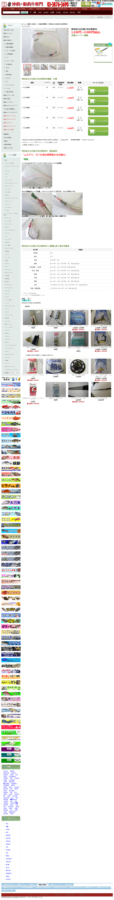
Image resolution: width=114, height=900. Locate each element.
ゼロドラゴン (8, 269)
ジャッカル (7, 257)
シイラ (10, 794)
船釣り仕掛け (32, 24)
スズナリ (7, 263)
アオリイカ (6, 772)
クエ (7, 852)
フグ (17, 804)
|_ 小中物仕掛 (8, 64)
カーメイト (7, 363)
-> (8, 40)
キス (11, 788)
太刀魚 (52, 12)
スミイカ (15, 795)
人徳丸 (6, 260)
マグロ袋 (56, 375)
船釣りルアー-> (8, 122)
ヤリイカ (5, 813)
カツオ (5, 787)
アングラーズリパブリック (11, 198)
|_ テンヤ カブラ (9, 61)
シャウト (7, 254)
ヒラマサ (5, 804)
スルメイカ (6, 797)
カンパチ (5, 788)
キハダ (16, 788)
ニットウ (7, 302)
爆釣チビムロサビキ (55, 398)
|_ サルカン (7, 78)
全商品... (6, 141)
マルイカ (5, 810)
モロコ (7, 876)
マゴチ (5, 808)
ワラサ (11, 813)
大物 (7, 826)
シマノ (6, 177)
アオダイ (12, 771)
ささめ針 (7, 242)
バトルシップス (8, 315)
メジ (11, 810)
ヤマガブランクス (9, 354)
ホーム (5, 9)
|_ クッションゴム (9, 85)
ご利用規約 (84, 9)
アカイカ (13, 772)
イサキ (40, 12)
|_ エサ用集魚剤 (8, 54)
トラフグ (5, 801)
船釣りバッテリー (8, 102)
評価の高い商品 (40, 9)
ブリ (4, 806)
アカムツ (5, 774)
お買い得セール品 (8, 30)
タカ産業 (7, 275)
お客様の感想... (8, 144)
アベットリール (8, 180)
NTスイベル (8, 218)
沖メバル (72, 12)
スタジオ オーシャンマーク (11, 369)
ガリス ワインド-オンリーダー (78, 326)
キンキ (5, 790)
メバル (5, 811)
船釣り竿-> (7, 37)
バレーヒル (7, 321)
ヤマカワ (7, 351)
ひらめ (7, 864)
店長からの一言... (8, 148)
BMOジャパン (8, 324)
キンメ (7, 867)
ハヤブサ (7, 312)
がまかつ (7, 227)
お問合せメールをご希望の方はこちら (34, 142)
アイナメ (5, 771)
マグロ (17, 806)
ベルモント (7, 336)
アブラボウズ (12, 776)
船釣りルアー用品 (8, 129)
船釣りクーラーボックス (10, 112)
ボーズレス (7, 339)
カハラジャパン (8, 224)
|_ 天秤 (6, 71)
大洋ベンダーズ (8, 272)
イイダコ (16, 778)
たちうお (65, 12)
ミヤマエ (7, 170)
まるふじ (7, 342)
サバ (15, 792)
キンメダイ (11, 790)
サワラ (5, 794)
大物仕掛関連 (42, 24)
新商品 (12, 9)
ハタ (15, 801)
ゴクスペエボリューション (11, 183)
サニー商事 (7, 245)
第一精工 (7, 281)
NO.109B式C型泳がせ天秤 (55, 326)
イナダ (5, 781)
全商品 (31, 9)
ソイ (12, 797)
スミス (6, 266)
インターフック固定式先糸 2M (102, 326)
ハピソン (7, 309)
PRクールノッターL (33, 347)
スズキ (9, 795)
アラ (11, 778)
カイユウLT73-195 (101, 398)
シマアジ (16, 794)
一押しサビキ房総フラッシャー (56, 347)
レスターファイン (9, 186)
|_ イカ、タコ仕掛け (9, 50)
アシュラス (7, 189)
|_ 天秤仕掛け (8, 74)
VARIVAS (7, 318)
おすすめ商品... (8, 137)
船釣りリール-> (8, 33)
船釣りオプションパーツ (10, 105)
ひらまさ (46, 12)
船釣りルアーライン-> (10, 126)
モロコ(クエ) (12, 811)
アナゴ (5, 776)
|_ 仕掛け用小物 (8, 92)
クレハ (6, 236)
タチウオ (5, 799)
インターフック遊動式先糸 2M (102, 347)
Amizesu (7, 195)
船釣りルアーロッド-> (10, 119)
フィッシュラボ (8, 327)
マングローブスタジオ (10, 345)
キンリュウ (7, 233)
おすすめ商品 (21, 9)
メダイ (16, 810)
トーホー (7, 296)
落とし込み (6, 783)
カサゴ (12, 785)
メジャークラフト (9, 348)
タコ (17, 797)
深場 (34, 12)
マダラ (16, 808)
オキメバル (11, 781)
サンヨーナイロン (9, 248)
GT (4, 795)
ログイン (108, 17)
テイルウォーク (8, 287)
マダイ (10, 808)
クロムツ (5, 792)
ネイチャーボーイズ (10, 306)
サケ (11, 792)
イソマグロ (11, 780)
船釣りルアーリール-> (10, 116)
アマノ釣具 (7, 192)
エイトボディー (8, 207)
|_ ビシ (6, 81)
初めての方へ (74, 9)
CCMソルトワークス (10, 366)
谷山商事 (7, 278)
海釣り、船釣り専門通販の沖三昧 (33, 897)
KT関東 (6, 360)
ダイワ (6, 174)
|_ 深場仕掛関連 (8, 47)
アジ (17, 774)
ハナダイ (5, 802)
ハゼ (11, 801)
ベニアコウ (10, 806)
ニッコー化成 (8, 299)
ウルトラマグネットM (78, 398)
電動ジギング (13, 799)
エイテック (7, 204)
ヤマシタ (7, 357)
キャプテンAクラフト (10, 230)
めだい (7, 855)
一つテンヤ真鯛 (14, 802)
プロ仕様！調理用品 (9, 109)
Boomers (7, 333)
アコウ (11, 774)
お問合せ (51, 9)
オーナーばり (8, 221)
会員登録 (100, 17)
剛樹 (6, 160)
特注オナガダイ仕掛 (78, 375)
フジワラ (7, 330)
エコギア (7, 210)
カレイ (10, 787)
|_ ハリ (6, 57)
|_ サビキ (6, 68)
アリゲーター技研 (9, 163)
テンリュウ (7, 290)
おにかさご (9, 873)
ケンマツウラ (8, 239)
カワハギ (16, 787)
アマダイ (58, 12)
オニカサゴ (6, 785)
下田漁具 (7, 251)
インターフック (8, 201)
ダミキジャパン (8, 284)
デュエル (7, 293)
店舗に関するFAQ (62, 9)
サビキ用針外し (33, 326)
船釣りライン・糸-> (9, 95)
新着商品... (7, 134)
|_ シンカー (7, 88)
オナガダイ (14, 783)
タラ (7, 832)
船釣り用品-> (7, 98)
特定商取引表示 (95, 9)
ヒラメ (11, 804)
